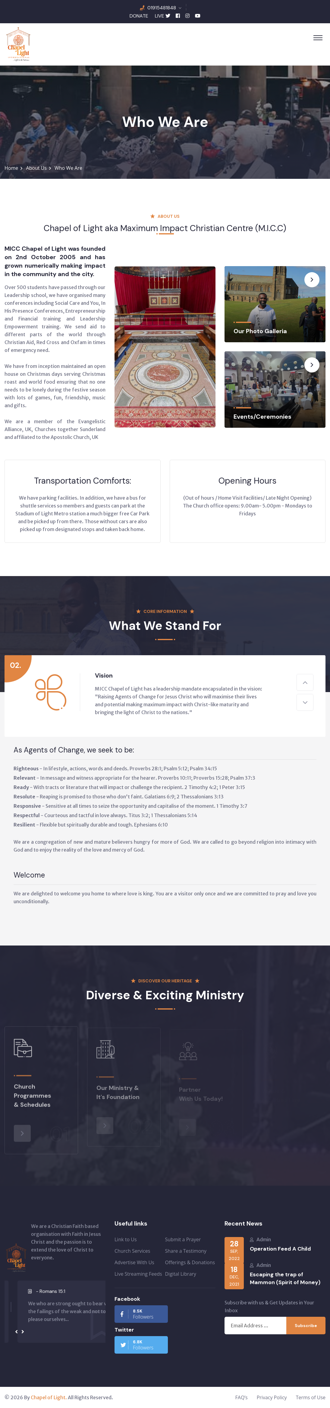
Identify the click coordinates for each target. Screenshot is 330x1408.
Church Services (132, 1251)
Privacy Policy (272, 1397)
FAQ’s (241, 1397)
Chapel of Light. (49, 1397)
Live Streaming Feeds (138, 1274)
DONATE (139, 16)
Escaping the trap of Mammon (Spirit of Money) (285, 1278)
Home (11, 168)
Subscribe (306, 1325)
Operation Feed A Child (280, 1248)
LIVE (159, 16)
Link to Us (126, 1239)
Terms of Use (310, 1397)
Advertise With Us (134, 1262)
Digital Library (180, 1274)
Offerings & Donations (190, 1262)
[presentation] (16, 1332)
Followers (137, 1314)
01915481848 (161, 8)
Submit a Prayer (183, 1239)
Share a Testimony (186, 1251)
